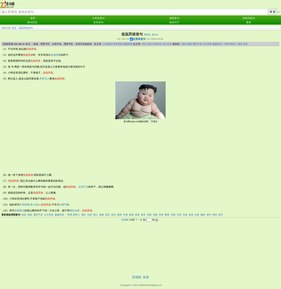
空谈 (179, 214)
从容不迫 (83, 186)
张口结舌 (167, 44)
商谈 (149, 214)
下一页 (138, 219)
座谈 (137, 214)
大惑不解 (64, 204)
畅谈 (203, 214)
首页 (32, 18)
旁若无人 (44, 78)
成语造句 (174, 18)
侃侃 (184, 44)
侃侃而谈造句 (26, 28)
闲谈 (173, 214)
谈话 (113, 214)
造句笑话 (32, 22)
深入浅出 (35, 204)
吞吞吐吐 (157, 44)
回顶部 (124, 219)
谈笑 (143, 214)
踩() (155, 34)
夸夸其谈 (118, 44)
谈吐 (240, 44)
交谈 (245, 44)
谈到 (214, 214)
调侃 (189, 44)
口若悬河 (108, 44)
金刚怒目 (19, 210)
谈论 (107, 214)
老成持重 (56, 54)
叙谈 (131, 214)
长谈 (125, 214)
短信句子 (174, 22)
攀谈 (167, 214)
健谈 (101, 214)
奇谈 (161, 214)
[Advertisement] (140, 147)
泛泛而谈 (207, 44)
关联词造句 (248, 18)
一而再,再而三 (229, 44)
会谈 (191, 214)
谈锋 (119, 214)
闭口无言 (147, 44)
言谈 (185, 214)
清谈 (155, 214)
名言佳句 (98, 22)
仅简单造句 (139, 38)
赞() (147, 34)
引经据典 (24, 204)
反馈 (146, 277)
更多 (248, 22)
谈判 (209, 214)
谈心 (95, 214)
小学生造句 (98, 18)
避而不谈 (197, 44)
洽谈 (197, 214)
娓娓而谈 (128, 44)
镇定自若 (75, 210)
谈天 (220, 214)
